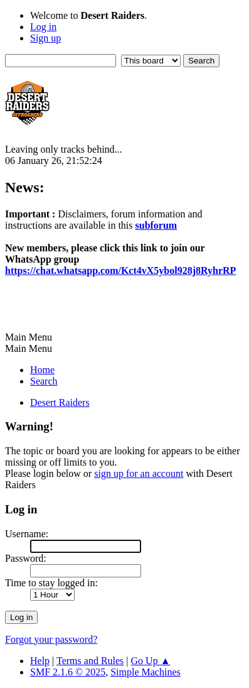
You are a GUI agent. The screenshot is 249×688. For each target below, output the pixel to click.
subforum (156, 225)
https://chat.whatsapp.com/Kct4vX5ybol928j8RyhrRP (120, 270)
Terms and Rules (90, 660)
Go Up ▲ (151, 660)
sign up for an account (138, 473)
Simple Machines (145, 672)
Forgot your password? (51, 639)
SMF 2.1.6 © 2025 (67, 672)
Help (40, 660)
